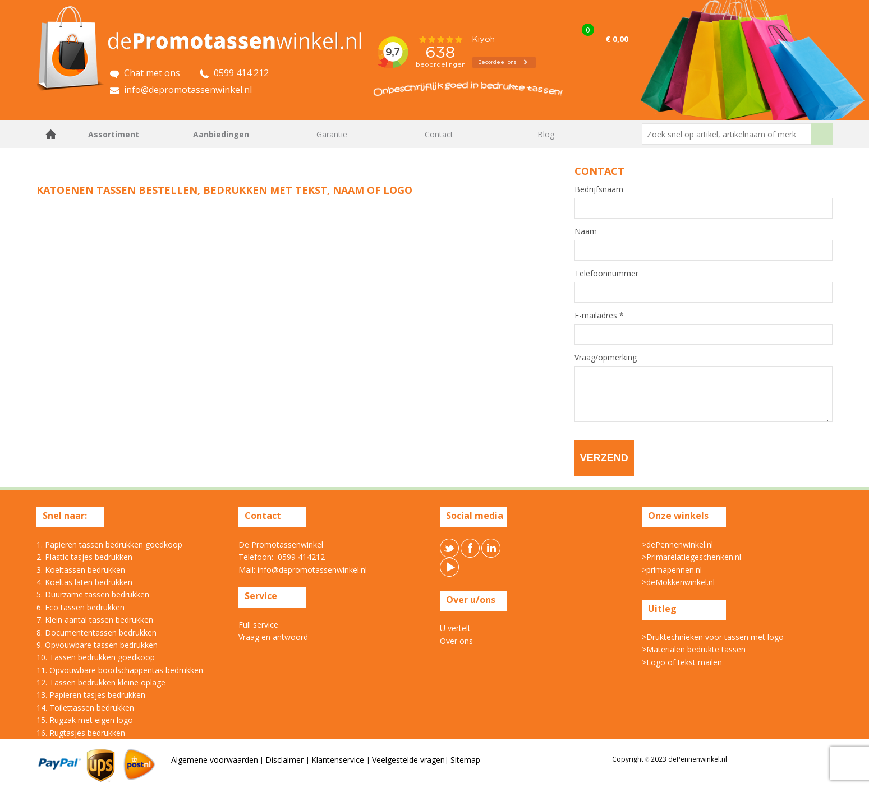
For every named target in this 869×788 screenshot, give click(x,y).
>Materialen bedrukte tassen (694, 649)
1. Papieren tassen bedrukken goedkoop (109, 544)
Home (50, 134)
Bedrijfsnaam (598, 189)
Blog (545, 134)
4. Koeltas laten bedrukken (84, 582)
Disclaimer (285, 759)
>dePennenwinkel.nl (677, 544)
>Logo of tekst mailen (682, 662)
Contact (439, 134)
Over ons (456, 641)
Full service (258, 624)
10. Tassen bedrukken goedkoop (95, 657)
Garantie (331, 134)
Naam (585, 231)
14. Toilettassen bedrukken (85, 707)
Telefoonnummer (606, 273)
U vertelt (455, 628)
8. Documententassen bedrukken (96, 632)
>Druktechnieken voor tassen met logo (713, 637)
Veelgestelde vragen (408, 759)
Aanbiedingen (221, 134)
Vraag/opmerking (605, 357)
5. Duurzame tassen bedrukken (92, 594)
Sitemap (465, 759)
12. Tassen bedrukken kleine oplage (100, 682)
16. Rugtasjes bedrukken (80, 732)
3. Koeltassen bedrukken (80, 569)
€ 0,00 (616, 39)
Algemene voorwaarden (214, 759)
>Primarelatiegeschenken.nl (691, 556)
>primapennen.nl (672, 569)
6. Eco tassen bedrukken (80, 607)
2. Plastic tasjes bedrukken (84, 556)
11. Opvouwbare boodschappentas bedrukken (119, 670)
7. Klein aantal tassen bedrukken (94, 619)
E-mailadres (599, 315)
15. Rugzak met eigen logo (84, 720)
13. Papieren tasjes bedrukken (90, 694)
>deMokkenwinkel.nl (678, 582)
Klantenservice (338, 759)
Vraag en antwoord (273, 637)
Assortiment (113, 134)
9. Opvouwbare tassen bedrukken (97, 644)
